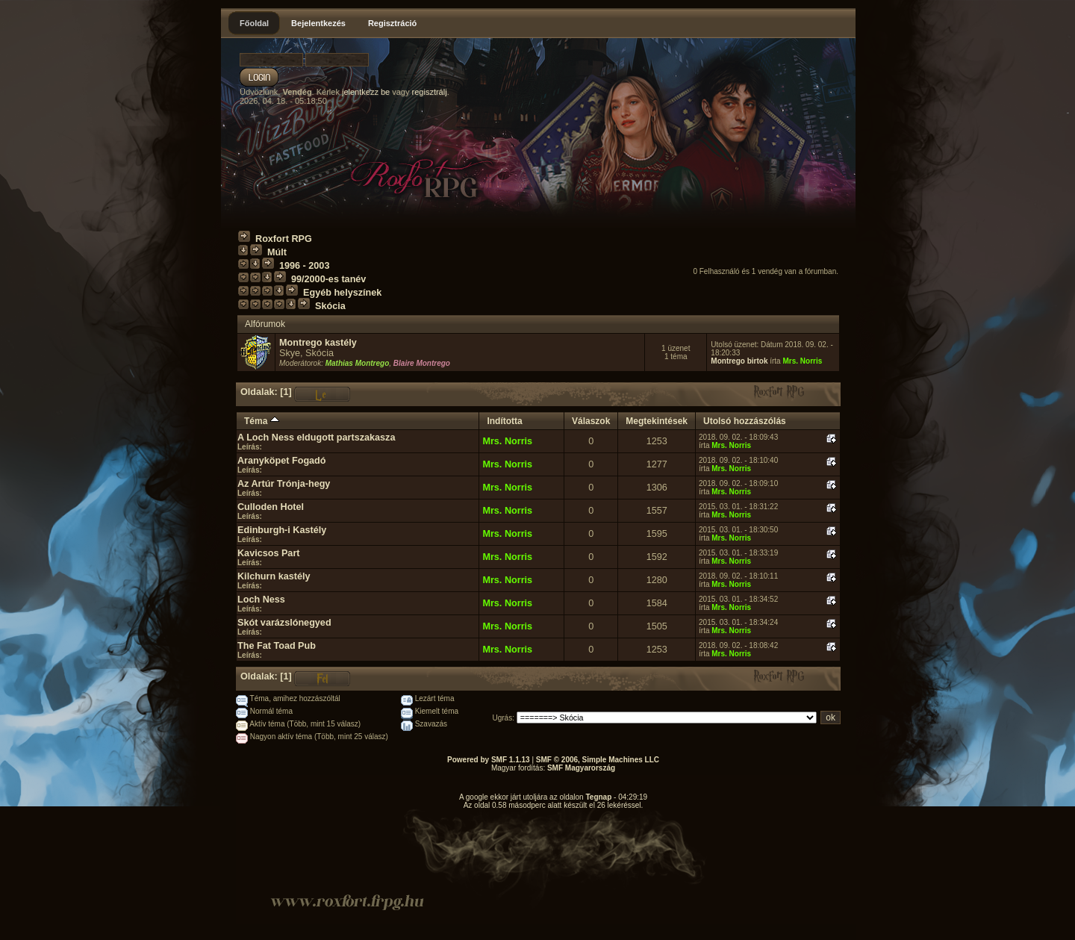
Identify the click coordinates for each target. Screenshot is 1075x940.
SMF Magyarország (581, 768)
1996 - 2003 (304, 266)
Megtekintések (657, 421)
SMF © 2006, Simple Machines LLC (597, 760)
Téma (261, 421)
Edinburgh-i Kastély (281, 530)
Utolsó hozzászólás (744, 421)
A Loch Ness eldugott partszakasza (316, 437)
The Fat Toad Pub (276, 646)
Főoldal (254, 23)
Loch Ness (261, 599)
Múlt (277, 252)
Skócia (330, 306)
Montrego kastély (318, 342)
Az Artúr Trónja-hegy (283, 484)
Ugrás (503, 718)
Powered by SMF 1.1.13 (488, 760)
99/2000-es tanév (328, 279)
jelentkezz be (366, 91)
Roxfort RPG (283, 239)
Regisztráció (392, 23)
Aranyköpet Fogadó (281, 460)
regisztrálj (429, 91)
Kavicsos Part (268, 553)
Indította (504, 421)
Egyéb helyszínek (342, 292)
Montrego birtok (739, 361)
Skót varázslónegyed (284, 622)
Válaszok (591, 421)
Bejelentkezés (318, 23)
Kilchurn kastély (274, 576)
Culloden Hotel (270, 507)
